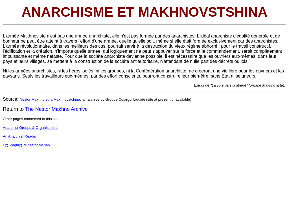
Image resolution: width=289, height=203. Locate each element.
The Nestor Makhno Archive (56, 109)
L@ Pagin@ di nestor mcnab (26, 145)
